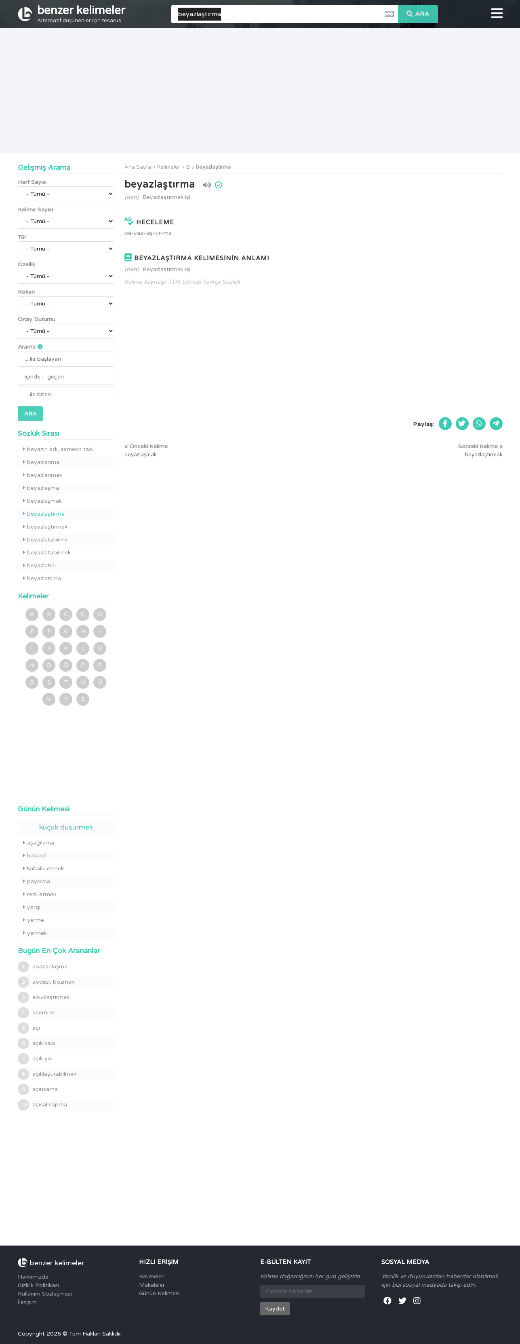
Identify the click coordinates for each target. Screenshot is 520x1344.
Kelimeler (168, 167)
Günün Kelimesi (159, 1293)
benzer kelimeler (81, 14)
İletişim (27, 1302)
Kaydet (275, 1308)
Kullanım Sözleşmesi (45, 1293)
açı (29, 1028)
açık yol (35, 1058)
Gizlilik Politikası (38, 1285)
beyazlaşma (41, 488)
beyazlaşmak (42, 500)
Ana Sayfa (137, 167)
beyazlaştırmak (45, 526)
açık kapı (36, 1043)
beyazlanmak (42, 475)
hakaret (35, 855)
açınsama (38, 1089)
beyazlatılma (42, 578)
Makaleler (152, 1284)
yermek (35, 933)
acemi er (36, 1012)
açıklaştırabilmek (47, 1074)
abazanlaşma (42, 966)
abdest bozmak (46, 982)
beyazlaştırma (213, 167)
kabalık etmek (43, 868)
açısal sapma (42, 1104)
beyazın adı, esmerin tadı (58, 449)
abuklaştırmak (43, 997)
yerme (33, 920)
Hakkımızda (33, 1276)
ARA (417, 14)
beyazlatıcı (39, 565)
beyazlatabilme (45, 539)
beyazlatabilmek (47, 552)
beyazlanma (41, 462)
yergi (31, 907)
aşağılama (38, 842)
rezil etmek (39, 894)
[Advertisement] (260, 90)
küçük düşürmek (66, 827)
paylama (36, 881)
